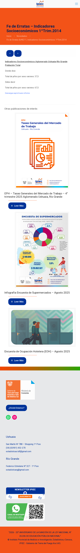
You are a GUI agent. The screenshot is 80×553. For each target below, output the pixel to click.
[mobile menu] (76, 4)
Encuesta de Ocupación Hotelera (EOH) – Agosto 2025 (37, 351)
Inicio (8, 36)
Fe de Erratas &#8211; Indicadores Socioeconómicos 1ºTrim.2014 (36, 40)
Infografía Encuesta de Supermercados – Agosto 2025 (37, 292)
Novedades (22, 36)
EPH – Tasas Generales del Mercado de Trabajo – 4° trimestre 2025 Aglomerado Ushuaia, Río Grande (36, 195)
